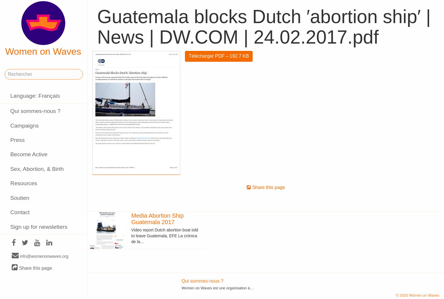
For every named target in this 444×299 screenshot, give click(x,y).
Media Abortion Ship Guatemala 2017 (157, 218)
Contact (20, 212)
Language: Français (35, 96)
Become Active (28, 154)
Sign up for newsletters (38, 227)
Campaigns (24, 126)
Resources (23, 183)
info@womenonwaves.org (40, 256)
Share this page (32, 268)
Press (17, 140)
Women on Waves (43, 29)
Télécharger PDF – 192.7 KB (219, 56)
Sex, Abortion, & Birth (37, 169)
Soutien (19, 198)
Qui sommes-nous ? (35, 111)
